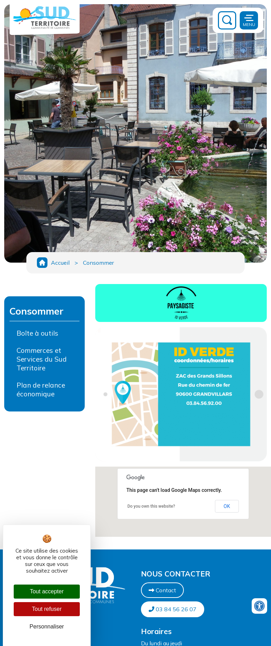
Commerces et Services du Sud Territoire (42, 359)
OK (227, 506)
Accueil (60, 262)
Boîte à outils (37, 333)
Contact (162, 590)
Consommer (98, 262)
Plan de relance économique (41, 389)
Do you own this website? (151, 506)
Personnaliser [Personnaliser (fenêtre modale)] (47, 626)
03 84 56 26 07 (172, 609)
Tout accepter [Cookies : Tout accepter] (47, 591)
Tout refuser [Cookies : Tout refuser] (47, 609)
